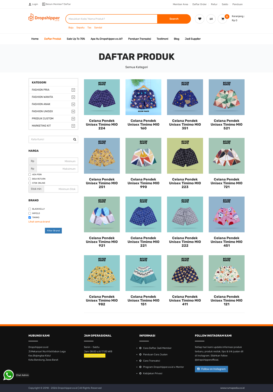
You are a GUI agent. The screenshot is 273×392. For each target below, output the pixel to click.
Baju (71, 27)
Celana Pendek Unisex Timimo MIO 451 (226, 242)
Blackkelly (36, 209)
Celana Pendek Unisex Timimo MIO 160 (143, 124)
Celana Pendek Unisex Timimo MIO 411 (185, 300)
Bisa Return (37, 179)
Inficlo (34, 213)
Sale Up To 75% (76, 38)
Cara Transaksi (151, 360)
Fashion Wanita (42, 97)
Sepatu (80, 27)
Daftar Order (199, 4)
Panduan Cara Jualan (155, 354)
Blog (176, 38)
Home (34, 38)
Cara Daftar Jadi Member (157, 348)
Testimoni (162, 38)
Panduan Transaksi (139, 38)
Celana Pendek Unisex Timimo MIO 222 (185, 242)
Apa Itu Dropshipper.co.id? (106, 38)
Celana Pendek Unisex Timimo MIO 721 (226, 183)
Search (174, 18)
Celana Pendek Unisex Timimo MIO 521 (226, 124)
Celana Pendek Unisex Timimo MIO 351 (185, 124)
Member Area (180, 4)
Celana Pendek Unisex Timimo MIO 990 (143, 183)
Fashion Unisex (42, 111)
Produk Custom (42, 118)
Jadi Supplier (193, 38)
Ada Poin (35, 174)
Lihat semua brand (39, 221)
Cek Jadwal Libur (94, 355)
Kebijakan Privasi (152, 373)
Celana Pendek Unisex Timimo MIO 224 (102, 124)
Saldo (225, 4)
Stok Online (36, 183)
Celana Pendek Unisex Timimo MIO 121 (226, 300)
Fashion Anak (41, 104)
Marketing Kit (41, 125)
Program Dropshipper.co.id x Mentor (163, 367)
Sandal (98, 27)
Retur (214, 4)
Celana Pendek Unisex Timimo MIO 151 (143, 300)
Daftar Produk (52, 38)
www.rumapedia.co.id (232, 388)
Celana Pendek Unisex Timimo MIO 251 (102, 183)
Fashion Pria (40, 89)
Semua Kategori (136, 67)
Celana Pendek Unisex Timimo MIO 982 (102, 300)
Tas (89, 27)
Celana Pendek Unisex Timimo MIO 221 (143, 242)
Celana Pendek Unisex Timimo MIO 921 (102, 242)
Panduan (237, 4)
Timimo (33, 217)
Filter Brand (53, 230)
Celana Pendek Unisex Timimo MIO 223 (185, 183)
